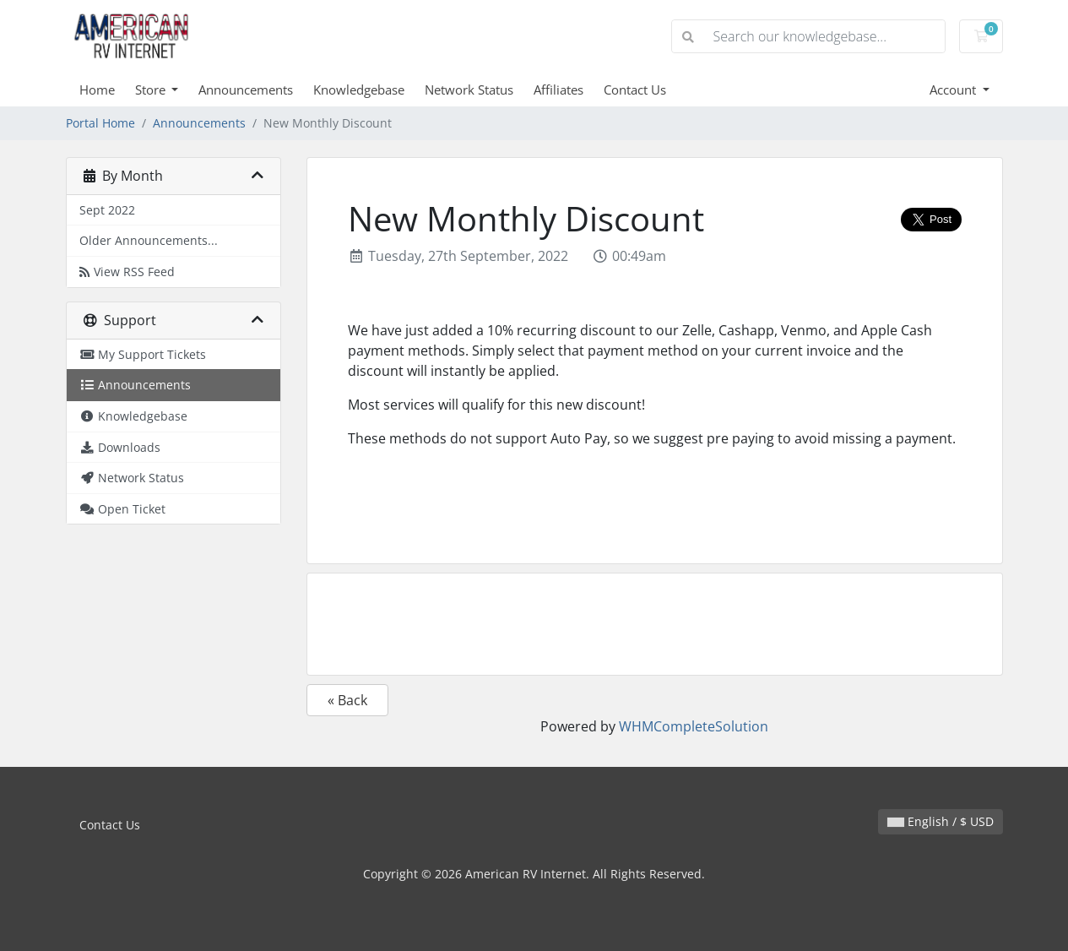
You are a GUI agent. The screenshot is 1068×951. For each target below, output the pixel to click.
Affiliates (558, 89)
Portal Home (100, 123)
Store (152, 89)
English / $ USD (940, 821)
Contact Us (635, 89)
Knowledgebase (358, 89)
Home (97, 89)
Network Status (469, 89)
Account (954, 89)
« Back (347, 700)
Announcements (245, 89)
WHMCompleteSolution (693, 726)
